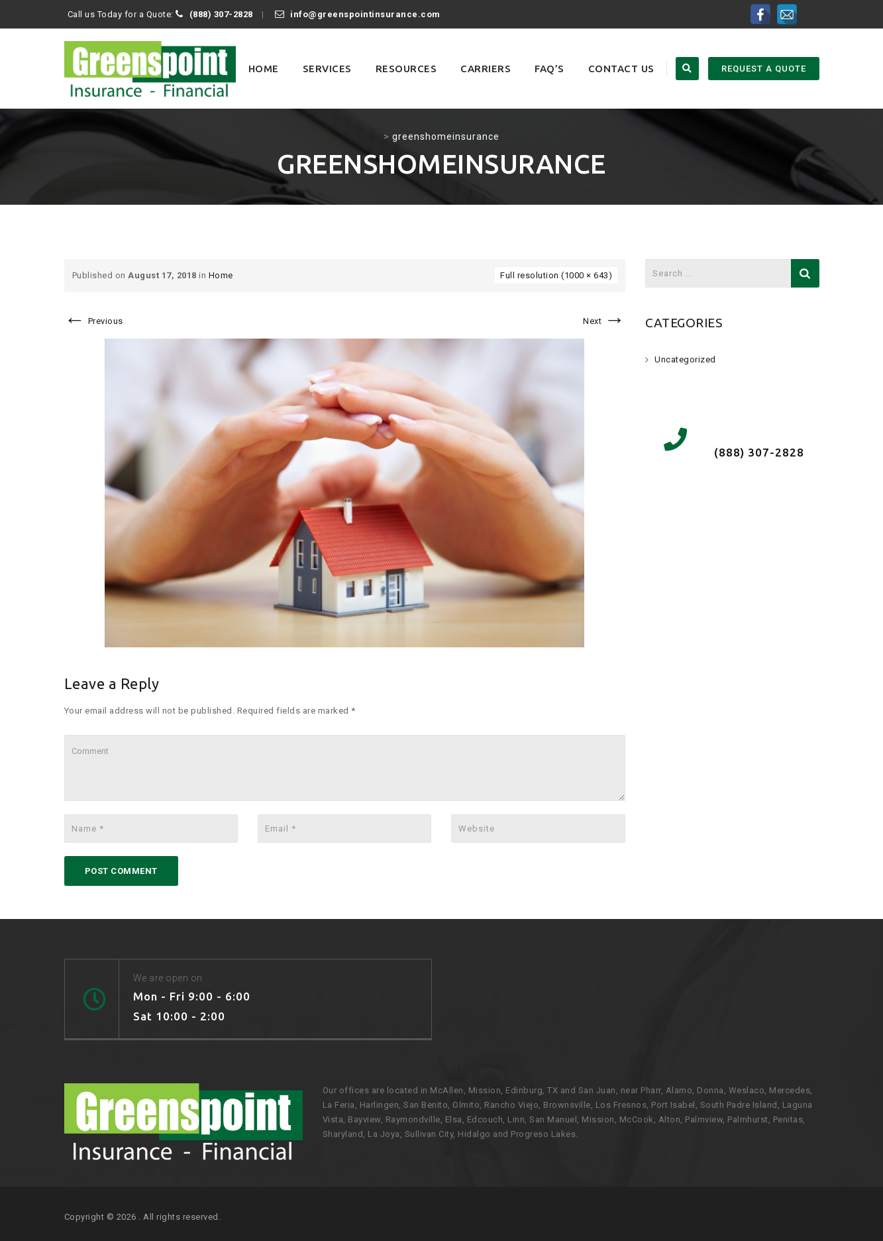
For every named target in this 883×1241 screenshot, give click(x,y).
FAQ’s (549, 68)
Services (327, 68)
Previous (93, 321)
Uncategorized (685, 359)
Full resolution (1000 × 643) (556, 275)
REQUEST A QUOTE (763, 69)
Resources (406, 68)
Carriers (485, 68)
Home (263, 68)
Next (604, 321)
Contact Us (621, 68)
